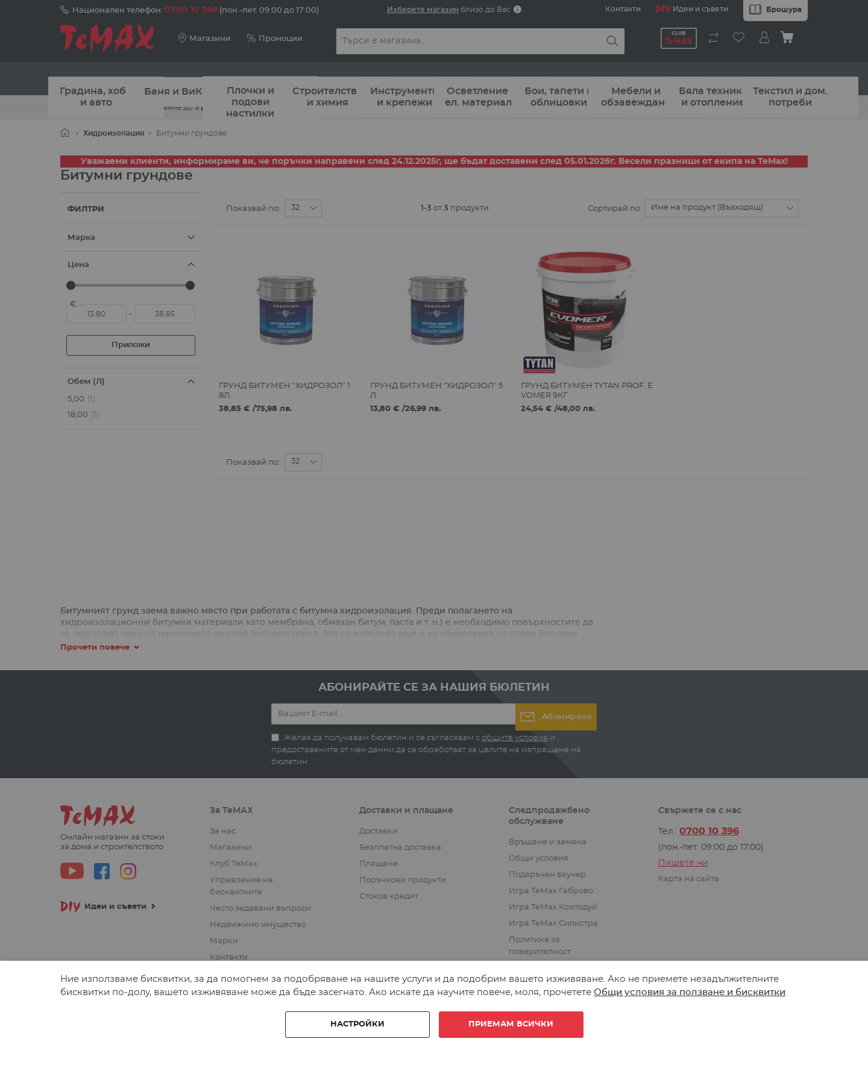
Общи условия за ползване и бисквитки (689, 992)
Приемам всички (510, 1024)
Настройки (357, 1024)
